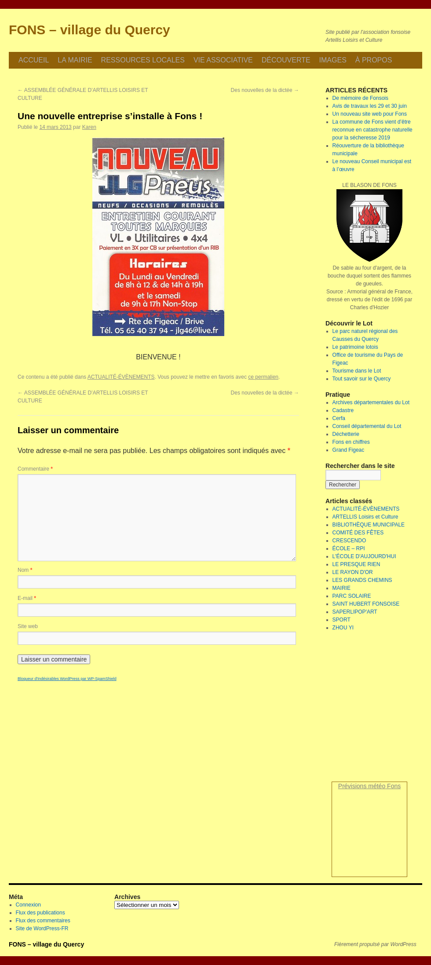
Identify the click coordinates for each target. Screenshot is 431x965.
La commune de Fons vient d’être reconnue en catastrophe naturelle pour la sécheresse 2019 (372, 130)
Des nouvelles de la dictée (265, 90)
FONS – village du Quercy (89, 29)
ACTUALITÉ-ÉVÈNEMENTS (121, 377)
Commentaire (35, 469)
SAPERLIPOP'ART (354, 612)
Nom (25, 570)
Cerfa (338, 418)
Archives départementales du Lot (370, 402)
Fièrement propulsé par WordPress (375, 944)
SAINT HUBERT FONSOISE (366, 604)
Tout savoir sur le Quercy (361, 379)
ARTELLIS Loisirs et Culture (365, 517)
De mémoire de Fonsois (360, 98)
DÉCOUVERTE (286, 60)
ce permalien (263, 377)
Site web (28, 626)
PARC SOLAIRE (351, 596)
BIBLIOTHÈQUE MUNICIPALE (368, 525)
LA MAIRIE (75, 60)
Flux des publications (40, 913)
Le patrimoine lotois (355, 347)
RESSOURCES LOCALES (143, 60)
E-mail (27, 598)
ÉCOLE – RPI (348, 548)
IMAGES (333, 60)
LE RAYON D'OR (352, 572)
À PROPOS (373, 60)
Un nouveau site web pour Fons (369, 114)
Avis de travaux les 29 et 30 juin (369, 106)
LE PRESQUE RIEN (356, 564)
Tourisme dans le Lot (356, 371)
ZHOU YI (343, 628)
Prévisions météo (361, 786)
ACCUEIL (33, 60)
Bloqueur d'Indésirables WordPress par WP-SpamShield (67, 678)
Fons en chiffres (351, 442)
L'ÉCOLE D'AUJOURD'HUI (364, 556)
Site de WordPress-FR (42, 928)
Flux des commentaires (43, 920)
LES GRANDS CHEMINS (362, 580)
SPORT (341, 620)
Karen (89, 127)
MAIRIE (341, 588)
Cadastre (343, 410)
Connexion (28, 905)
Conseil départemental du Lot (367, 426)
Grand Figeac (348, 450)
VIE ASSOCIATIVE (223, 60)
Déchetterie (345, 434)
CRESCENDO (349, 540)
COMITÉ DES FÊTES (358, 533)
